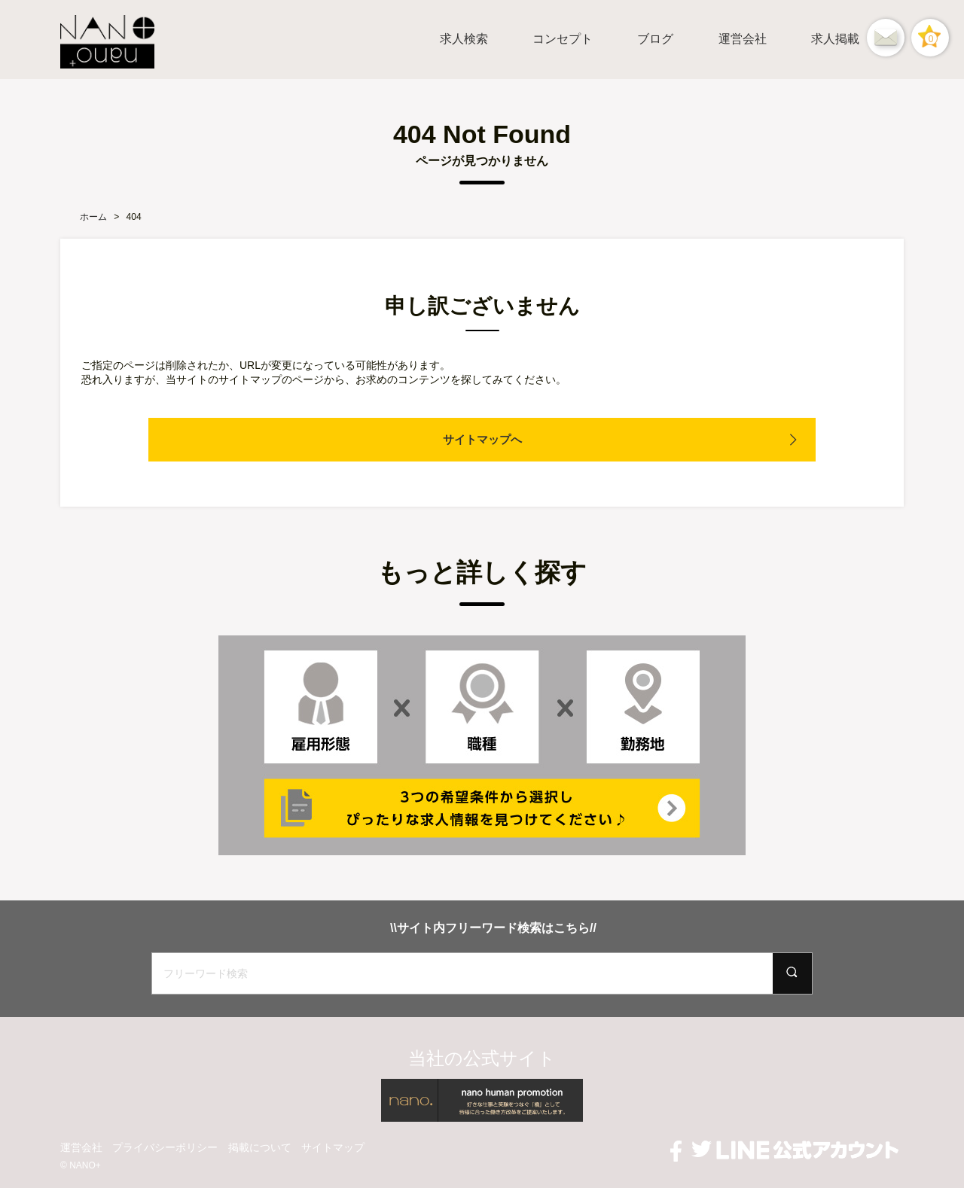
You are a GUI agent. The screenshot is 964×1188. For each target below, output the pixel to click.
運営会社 (742, 38)
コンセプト (562, 38)
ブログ (655, 38)
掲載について (259, 1147)
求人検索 (464, 38)
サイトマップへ (482, 439)
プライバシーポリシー (165, 1147)
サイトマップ (333, 1147)
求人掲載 (835, 38)
